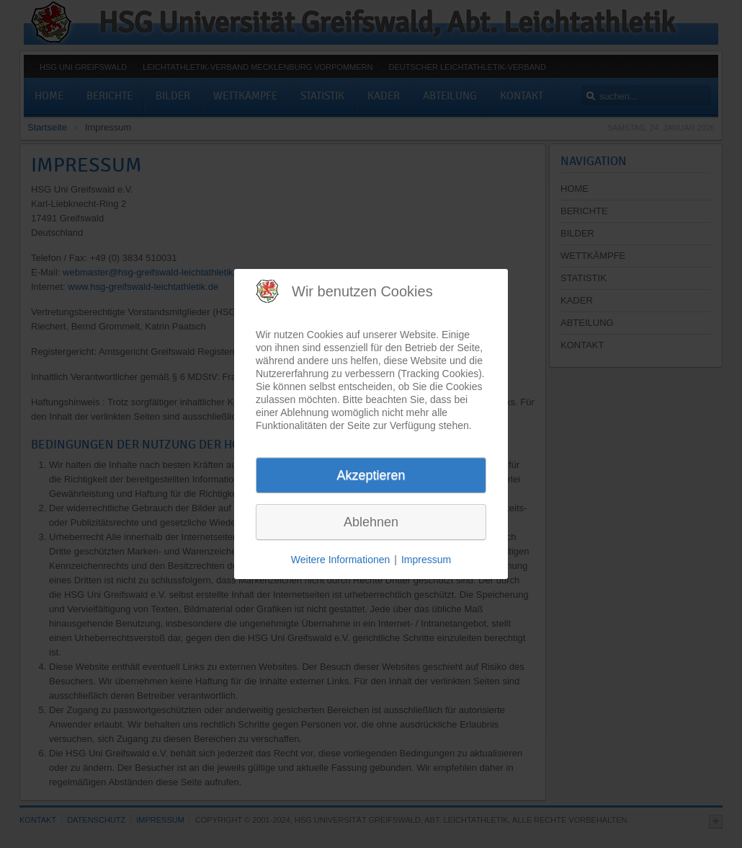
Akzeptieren (370, 475)
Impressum (426, 559)
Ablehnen (371, 522)
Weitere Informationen (340, 559)
